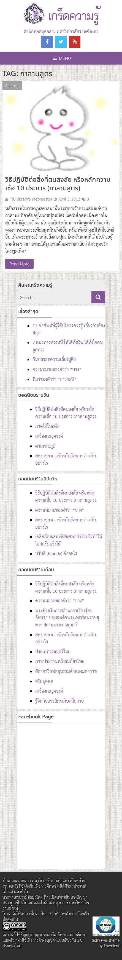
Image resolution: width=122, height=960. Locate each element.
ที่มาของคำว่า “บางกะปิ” (54, 379)
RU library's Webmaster (31, 199)
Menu (62, 58)
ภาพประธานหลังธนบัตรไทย (59, 661)
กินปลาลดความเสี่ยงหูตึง (54, 359)
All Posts (12, 85)
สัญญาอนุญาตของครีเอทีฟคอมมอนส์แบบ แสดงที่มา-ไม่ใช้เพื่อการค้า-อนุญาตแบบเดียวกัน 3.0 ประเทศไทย (44, 940)
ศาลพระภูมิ (45, 446)
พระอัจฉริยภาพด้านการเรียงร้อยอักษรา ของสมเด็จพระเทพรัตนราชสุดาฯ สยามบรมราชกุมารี (67, 618)
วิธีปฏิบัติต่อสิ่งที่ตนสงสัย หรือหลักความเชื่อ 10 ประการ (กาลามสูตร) (57, 184)
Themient (112, 945)
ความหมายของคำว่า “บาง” (56, 369)
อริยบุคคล (44, 681)
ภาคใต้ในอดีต (47, 426)
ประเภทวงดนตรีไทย (53, 651)
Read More (19, 264)
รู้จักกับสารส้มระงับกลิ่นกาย (59, 701)
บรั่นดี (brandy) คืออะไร (56, 553)
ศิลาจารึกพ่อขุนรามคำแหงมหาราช (66, 671)
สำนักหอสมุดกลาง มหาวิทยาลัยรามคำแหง (61, 31)
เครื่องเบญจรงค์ (49, 436)
